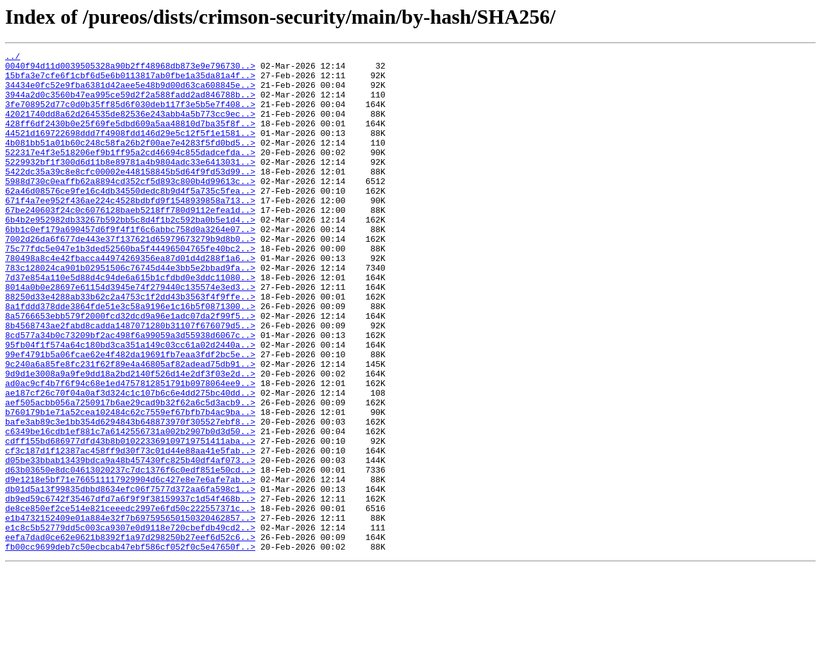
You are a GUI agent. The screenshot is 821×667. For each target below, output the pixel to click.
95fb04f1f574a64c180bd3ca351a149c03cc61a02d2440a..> (130, 404)
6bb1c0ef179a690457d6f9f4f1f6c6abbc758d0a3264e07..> (130, 265)
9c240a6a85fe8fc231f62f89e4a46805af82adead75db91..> (130, 427)
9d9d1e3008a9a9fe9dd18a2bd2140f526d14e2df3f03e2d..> (130, 438)
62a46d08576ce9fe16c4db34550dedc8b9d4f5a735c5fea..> (130, 219)
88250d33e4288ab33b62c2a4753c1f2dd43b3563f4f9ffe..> (130, 346)
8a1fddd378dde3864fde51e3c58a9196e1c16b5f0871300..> (130, 358)
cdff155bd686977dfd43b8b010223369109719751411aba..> (130, 519)
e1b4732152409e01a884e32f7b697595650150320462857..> (130, 612)
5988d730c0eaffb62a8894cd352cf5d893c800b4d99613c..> (130, 208)
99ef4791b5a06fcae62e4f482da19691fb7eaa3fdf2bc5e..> (130, 415)
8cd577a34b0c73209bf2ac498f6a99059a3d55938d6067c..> (130, 392)
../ (12, 57)
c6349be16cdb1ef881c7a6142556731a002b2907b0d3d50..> (130, 508)
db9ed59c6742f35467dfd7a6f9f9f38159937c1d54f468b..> (130, 589)
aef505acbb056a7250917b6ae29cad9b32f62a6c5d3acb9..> (130, 473)
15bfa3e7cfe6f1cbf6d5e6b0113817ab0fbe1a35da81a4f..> (130, 81)
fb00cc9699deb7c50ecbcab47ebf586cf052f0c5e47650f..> (130, 646)
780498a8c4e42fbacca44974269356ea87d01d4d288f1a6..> (130, 300)
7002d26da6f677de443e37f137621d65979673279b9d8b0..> (130, 277)
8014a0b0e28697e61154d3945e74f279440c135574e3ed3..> (130, 335)
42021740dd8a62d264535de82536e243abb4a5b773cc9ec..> (130, 127)
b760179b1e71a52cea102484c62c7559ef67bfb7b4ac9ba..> (130, 485)
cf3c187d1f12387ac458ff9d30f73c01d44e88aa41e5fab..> (130, 531)
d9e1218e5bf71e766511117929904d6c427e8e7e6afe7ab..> (130, 565)
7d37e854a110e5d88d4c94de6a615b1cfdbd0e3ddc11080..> (130, 323)
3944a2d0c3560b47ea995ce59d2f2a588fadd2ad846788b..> (130, 104)
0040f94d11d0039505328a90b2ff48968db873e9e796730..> (130, 69)
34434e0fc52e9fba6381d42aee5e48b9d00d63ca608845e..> (130, 92)
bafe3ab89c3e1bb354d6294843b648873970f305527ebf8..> (130, 496)
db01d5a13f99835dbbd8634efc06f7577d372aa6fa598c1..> (130, 577)
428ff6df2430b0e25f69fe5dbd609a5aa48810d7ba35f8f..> (130, 138)
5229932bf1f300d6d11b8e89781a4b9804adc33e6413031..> (130, 184)
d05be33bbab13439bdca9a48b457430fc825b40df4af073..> (130, 542)
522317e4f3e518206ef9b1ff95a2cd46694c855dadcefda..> (130, 173)
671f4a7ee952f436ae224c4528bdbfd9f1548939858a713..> (130, 231)
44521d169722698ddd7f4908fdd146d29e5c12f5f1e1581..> (130, 150)
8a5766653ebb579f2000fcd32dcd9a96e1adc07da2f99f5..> (130, 369)
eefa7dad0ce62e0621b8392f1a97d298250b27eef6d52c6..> (130, 635)
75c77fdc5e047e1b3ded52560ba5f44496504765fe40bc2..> (130, 288)
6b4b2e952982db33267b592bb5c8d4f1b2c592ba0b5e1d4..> (130, 254)
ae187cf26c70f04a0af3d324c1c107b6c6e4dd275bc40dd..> (130, 462)
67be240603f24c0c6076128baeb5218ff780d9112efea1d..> (130, 242)
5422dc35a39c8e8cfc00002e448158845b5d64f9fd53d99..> (130, 196)
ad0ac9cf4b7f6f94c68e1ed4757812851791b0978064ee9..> (130, 450)
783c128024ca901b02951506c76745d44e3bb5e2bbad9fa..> (130, 311)
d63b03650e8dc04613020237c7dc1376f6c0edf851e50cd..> (130, 554)
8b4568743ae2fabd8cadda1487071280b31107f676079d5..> (130, 381)
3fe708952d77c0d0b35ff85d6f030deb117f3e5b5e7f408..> (130, 115)
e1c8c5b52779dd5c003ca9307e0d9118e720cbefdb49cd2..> (130, 623)
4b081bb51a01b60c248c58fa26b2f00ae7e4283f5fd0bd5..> (130, 161)
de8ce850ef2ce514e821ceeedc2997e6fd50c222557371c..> (130, 600)
